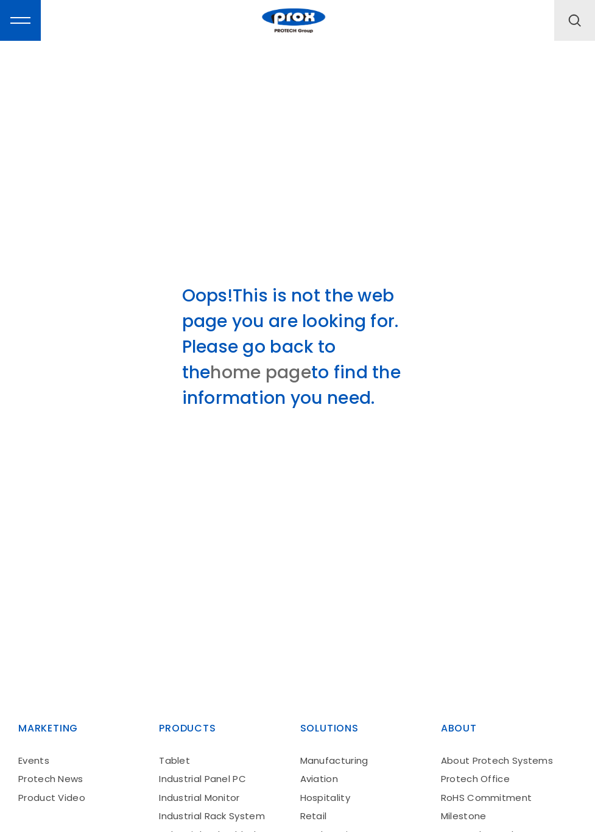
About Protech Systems (497, 760)
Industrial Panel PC (202, 778)
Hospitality (325, 797)
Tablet (174, 760)
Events (33, 760)
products (187, 728)
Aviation (319, 778)
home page (260, 372)
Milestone (464, 815)
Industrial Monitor (199, 797)
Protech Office (475, 778)
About (459, 728)
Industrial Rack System (212, 815)
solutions (329, 728)
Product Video (51, 797)
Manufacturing (334, 760)
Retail (313, 815)
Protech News (50, 778)
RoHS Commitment (486, 797)
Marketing (48, 728)
